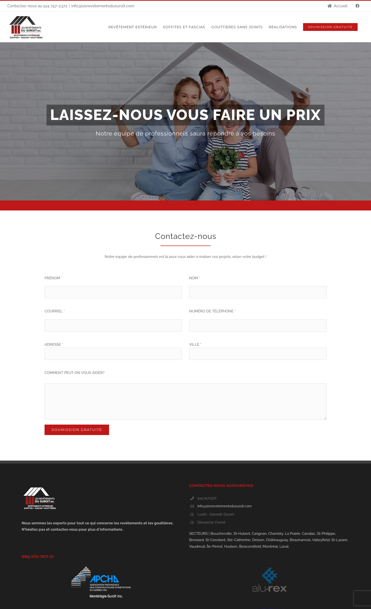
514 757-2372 (55, 6)
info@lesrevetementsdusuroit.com (102, 6)
